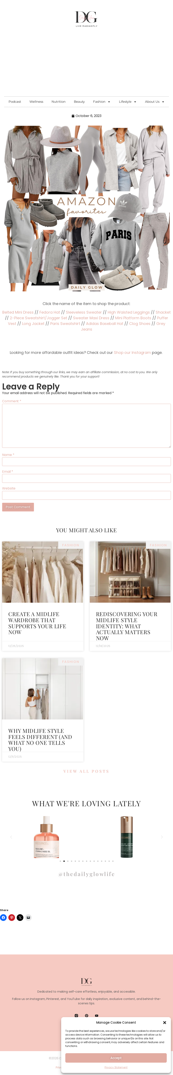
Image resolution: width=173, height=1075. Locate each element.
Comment (11, 401)
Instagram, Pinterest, (45, 999)
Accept (115, 1058)
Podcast (15, 102)
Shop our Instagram (132, 352)
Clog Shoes (139, 323)
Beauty (79, 102)
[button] (165, 1022)
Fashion (102, 101)
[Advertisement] (86, 65)
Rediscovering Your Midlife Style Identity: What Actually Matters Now (127, 625)
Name (8, 455)
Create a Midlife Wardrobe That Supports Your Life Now (37, 623)
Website (8, 488)
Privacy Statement (116, 1067)
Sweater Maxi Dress (91, 318)
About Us (155, 101)
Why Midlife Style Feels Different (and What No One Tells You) (40, 739)
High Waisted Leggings (129, 312)
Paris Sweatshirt (65, 323)
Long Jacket (33, 323)
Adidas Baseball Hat (104, 323)
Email (7, 471)
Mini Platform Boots (133, 318)
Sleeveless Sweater (84, 312)
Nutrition (59, 102)
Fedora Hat (49, 312)
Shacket (163, 312)
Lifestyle (128, 101)
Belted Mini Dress (18, 312)
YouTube (73, 999)
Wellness (36, 102)
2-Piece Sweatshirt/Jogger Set (38, 318)
